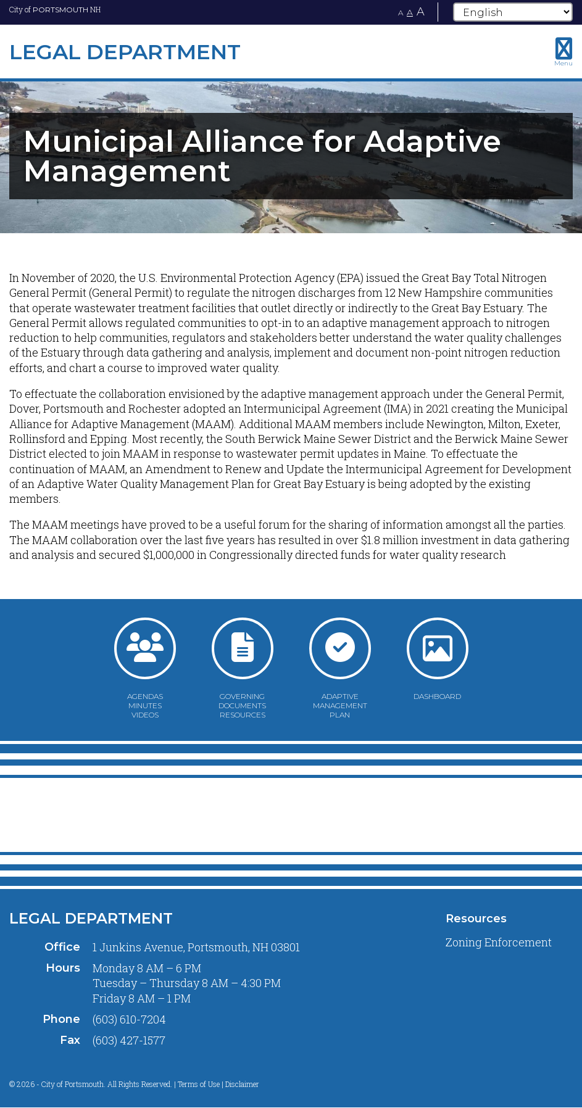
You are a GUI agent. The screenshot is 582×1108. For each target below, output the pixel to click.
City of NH (55, 9)
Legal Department (91, 918)
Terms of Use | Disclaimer (218, 1084)
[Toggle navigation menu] (563, 52)
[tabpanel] (291, 156)
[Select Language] (513, 12)
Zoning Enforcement (499, 942)
